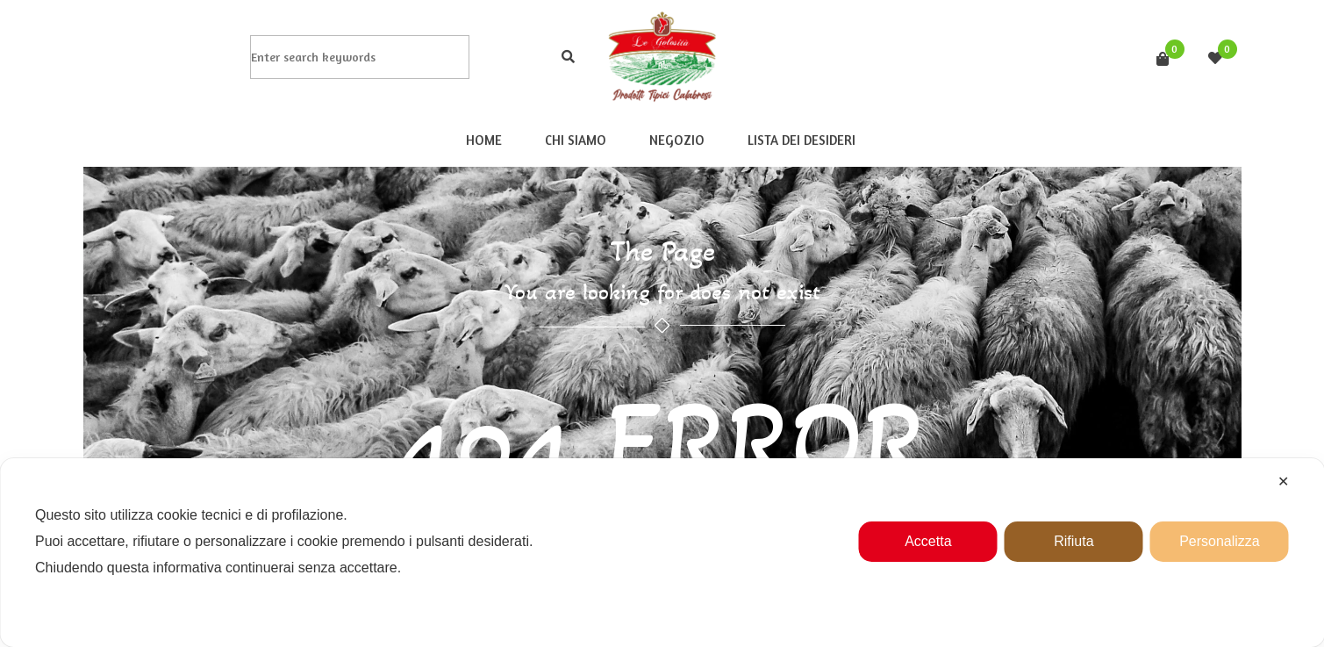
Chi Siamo (574, 140)
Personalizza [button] (1219, 541)
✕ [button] (1283, 481)
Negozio (676, 140)
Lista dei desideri (801, 140)
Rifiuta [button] (1073, 541)
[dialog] (662, 552)
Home (483, 140)
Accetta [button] (928, 541)
